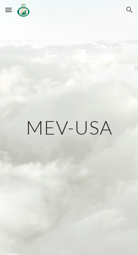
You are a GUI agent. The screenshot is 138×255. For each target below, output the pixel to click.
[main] (69, 127)
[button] (8, 9)
